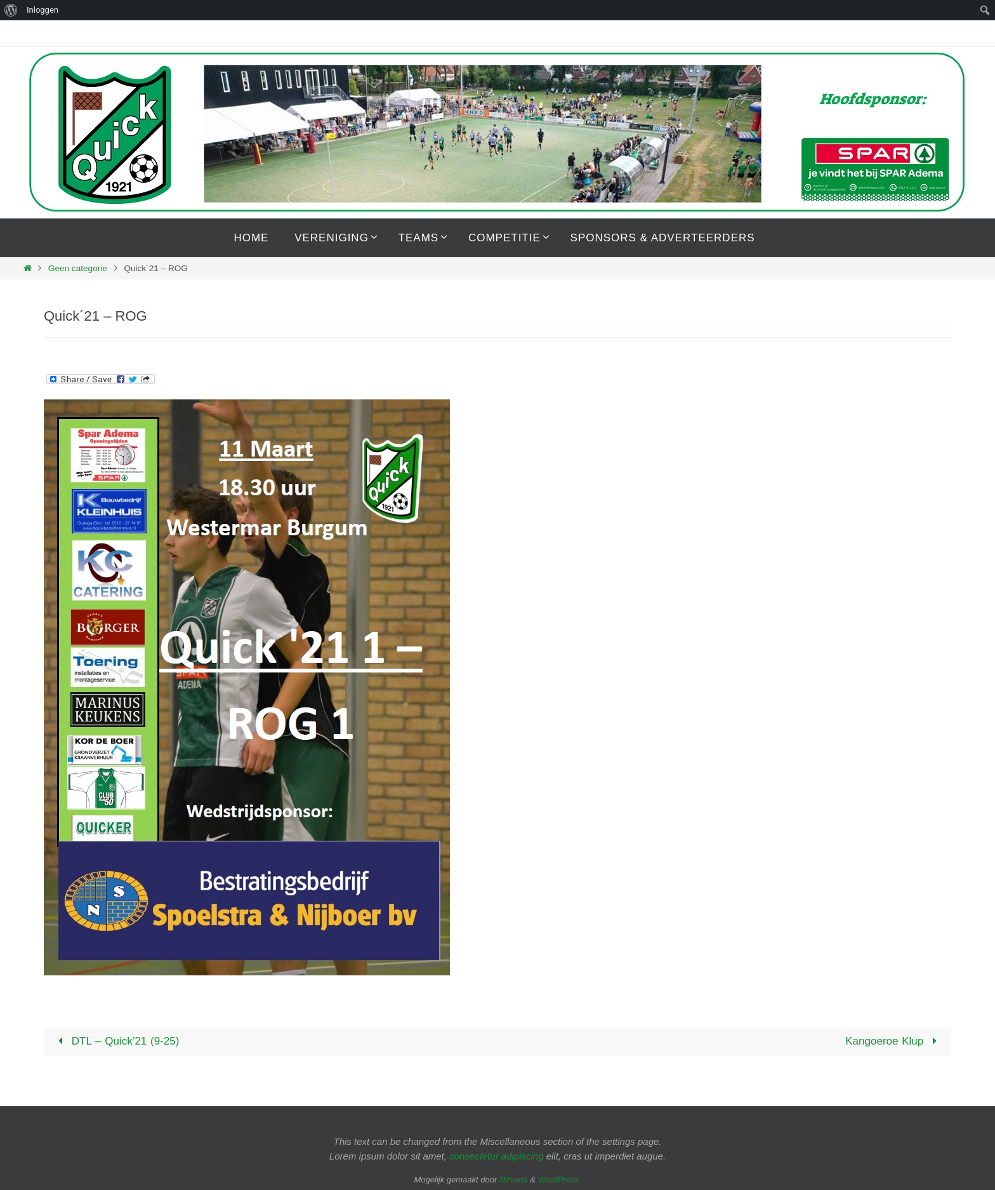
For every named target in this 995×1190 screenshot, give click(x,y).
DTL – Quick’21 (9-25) (116, 1041)
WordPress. (559, 1179)
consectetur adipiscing (496, 1156)
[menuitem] (11, 10)
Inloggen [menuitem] (42, 10)
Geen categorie (77, 268)
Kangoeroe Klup (893, 1041)
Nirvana (513, 1179)
